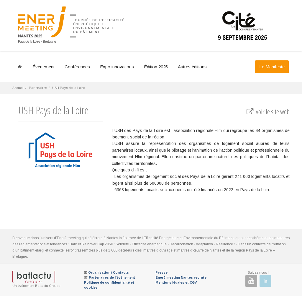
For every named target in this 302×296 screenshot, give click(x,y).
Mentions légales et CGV (176, 282)
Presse (161, 272)
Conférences (77, 66)
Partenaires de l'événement (112, 277)
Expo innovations (117, 66)
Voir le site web (268, 111)
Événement (43, 66)
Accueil (18, 88)
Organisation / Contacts (108, 272)
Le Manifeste (272, 66)
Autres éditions (192, 66)
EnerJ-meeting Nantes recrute (180, 277)
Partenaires (38, 88)
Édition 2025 (156, 66)
